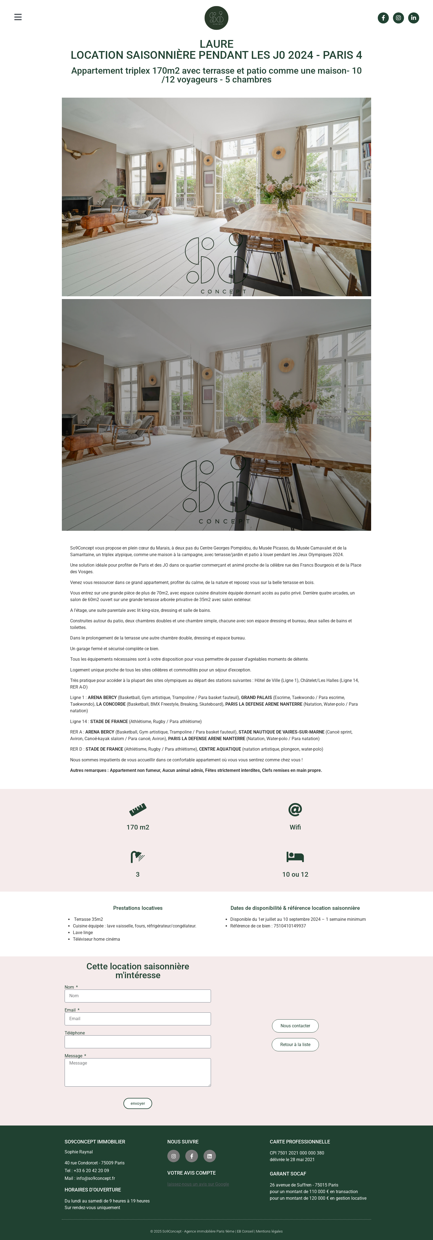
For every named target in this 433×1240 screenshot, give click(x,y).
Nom (70, 987)
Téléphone (75, 1033)
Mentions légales (269, 1231)
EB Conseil (245, 1231)
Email (71, 1010)
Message (74, 1056)
